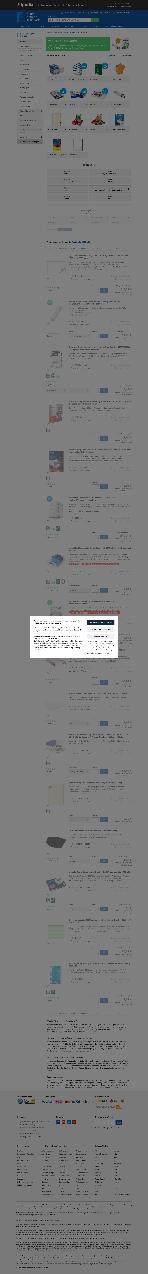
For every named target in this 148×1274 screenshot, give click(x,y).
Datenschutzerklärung (94, 653)
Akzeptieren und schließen (101, 622)
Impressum (107, 653)
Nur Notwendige (100, 636)
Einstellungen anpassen (100, 629)
